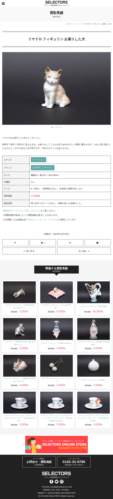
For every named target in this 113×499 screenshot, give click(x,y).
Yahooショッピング (37, 219)
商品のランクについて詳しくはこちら (22, 211)
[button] (52, 127)
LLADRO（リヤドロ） (42, 168)
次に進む (82, 251)
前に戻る (30, 251)
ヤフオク (52, 219)
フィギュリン (38, 160)
